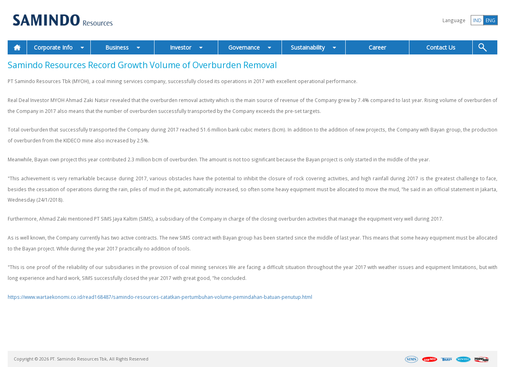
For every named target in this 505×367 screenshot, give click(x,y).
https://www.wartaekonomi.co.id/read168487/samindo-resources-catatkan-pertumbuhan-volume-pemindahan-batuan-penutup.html (160, 297)
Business (122, 47)
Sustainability (313, 47)
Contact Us (440, 47)
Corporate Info (59, 47)
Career (377, 47)
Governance (249, 47)
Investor (186, 47)
